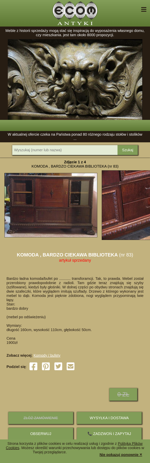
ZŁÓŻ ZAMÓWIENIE (41, 418)
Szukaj (127, 150)
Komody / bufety (47, 355)
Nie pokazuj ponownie (121, 454)
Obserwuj (40, 434)
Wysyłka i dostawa (109, 418)
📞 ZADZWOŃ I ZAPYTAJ (109, 434)
